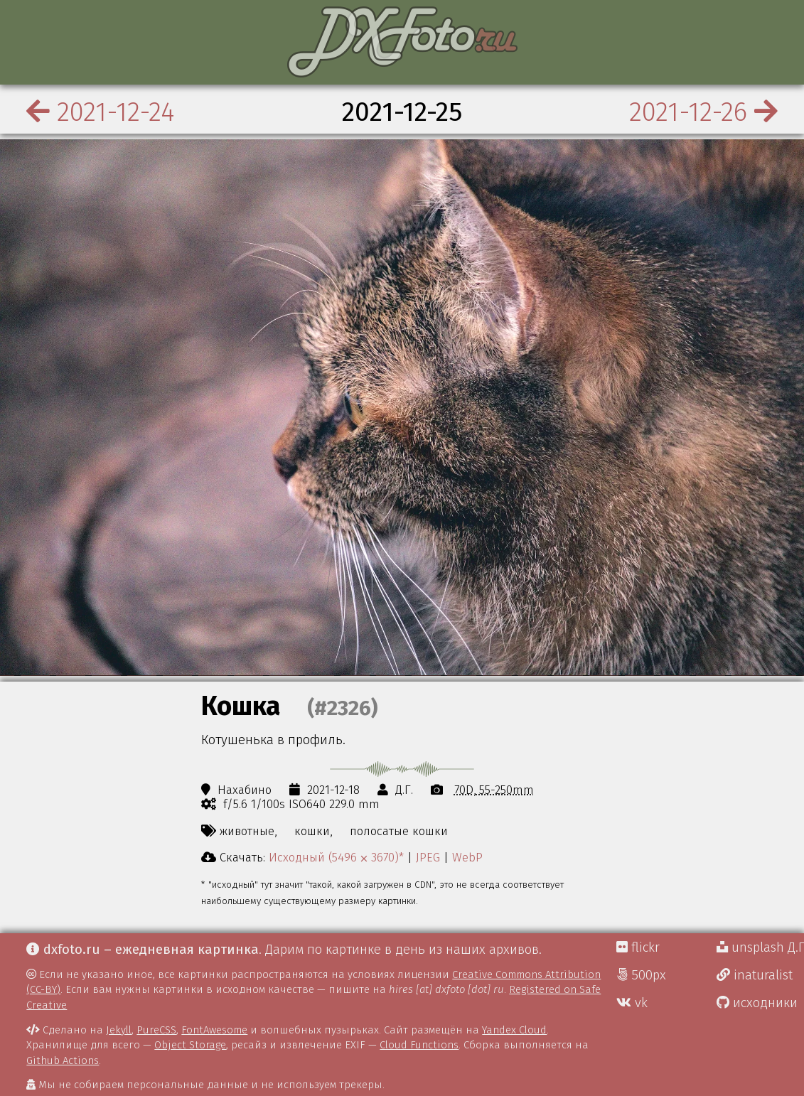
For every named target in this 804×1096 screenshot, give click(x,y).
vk (632, 1003)
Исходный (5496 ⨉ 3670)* (336, 857)
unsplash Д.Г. (760, 947)
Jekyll (119, 1030)
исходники (757, 1003)
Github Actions (62, 1060)
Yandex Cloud (514, 1030)
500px (641, 975)
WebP (467, 857)
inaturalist (755, 975)
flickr (638, 947)
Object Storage (190, 1044)
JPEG (428, 857)
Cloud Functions (419, 1044)
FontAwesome (214, 1030)
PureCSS (156, 1030)
